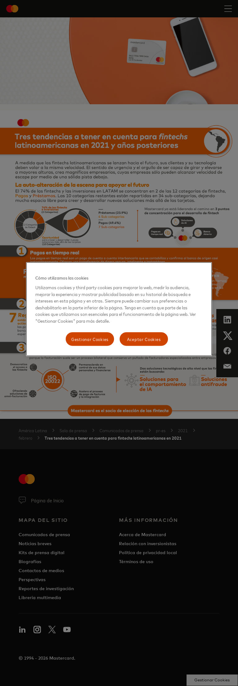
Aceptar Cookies (144, 339)
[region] (119, 309)
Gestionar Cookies (89, 339)
